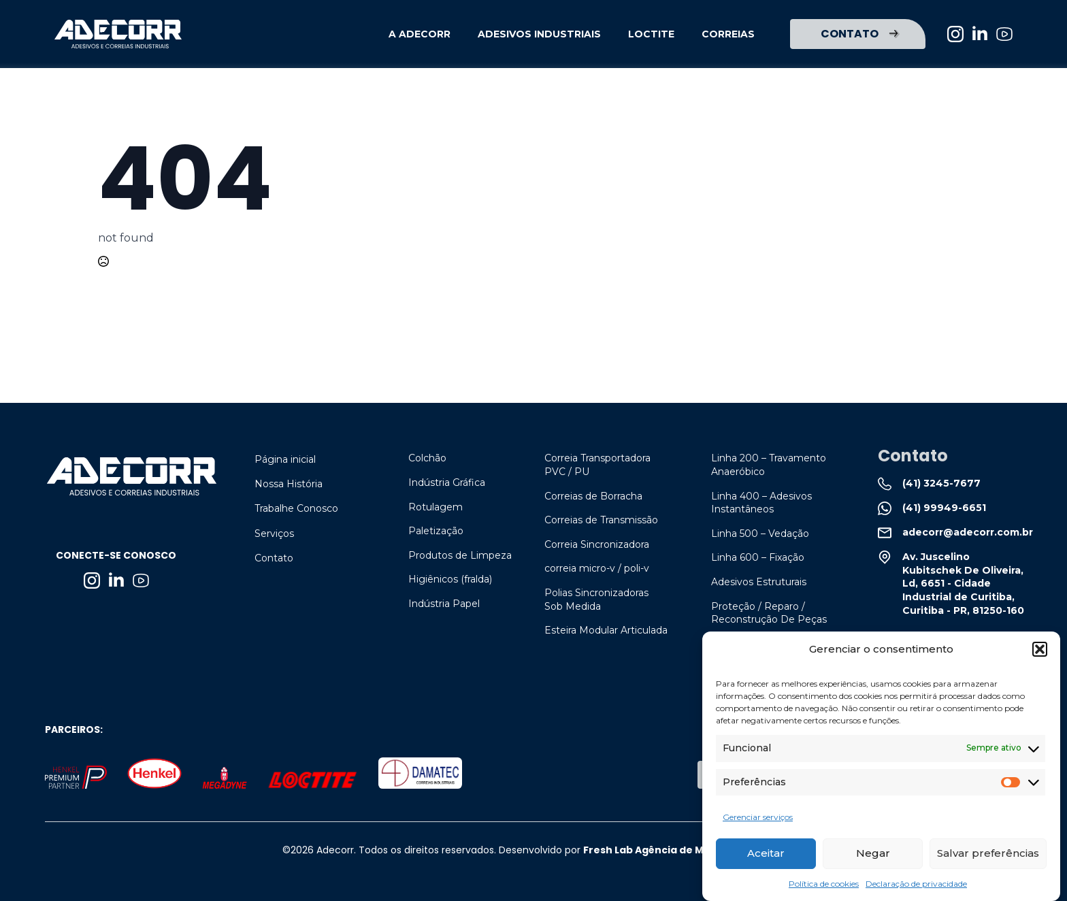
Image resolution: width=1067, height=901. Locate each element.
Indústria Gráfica (446, 482)
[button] (1040, 653)
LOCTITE (651, 34)
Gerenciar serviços (758, 822)
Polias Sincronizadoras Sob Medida (596, 599)
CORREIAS (728, 34)
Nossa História (289, 484)
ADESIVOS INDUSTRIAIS (539, 34)
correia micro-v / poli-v (596, 568)
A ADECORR (419, 34)
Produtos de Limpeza (460, 555)
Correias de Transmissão (601, 520)
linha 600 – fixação (757, 557)
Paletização (435, 531)
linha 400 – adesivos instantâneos (761, 503)
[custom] (1004, 34)
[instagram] (955, 34)
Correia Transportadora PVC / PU (597, 465)
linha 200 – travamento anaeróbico (768, 465)
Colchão (427, 458)
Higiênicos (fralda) (450, 579)
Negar (873, 857)
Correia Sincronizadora (596, 544)
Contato (274, 558)
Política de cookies (824, 888)
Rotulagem (435, 507)
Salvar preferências (988, 857)
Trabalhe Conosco (296, 508)
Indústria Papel (444, 603)
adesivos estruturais (758, 582)
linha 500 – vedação (760, 533)
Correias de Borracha (593, 496)
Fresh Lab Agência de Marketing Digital (684, 850)
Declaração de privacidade (916, 888)
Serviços (274, 533)
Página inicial (285, 459)
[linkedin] (980, 34)
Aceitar (766, 857)
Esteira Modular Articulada (606, 630)
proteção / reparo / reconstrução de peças (769, 613)
